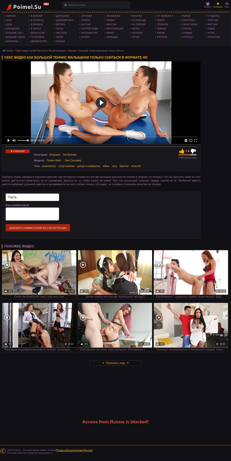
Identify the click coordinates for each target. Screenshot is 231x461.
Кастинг (86, 24)
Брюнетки (12, 41)
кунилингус (49, 166)
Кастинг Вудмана (91, 28)
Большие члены (15, 37)
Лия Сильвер (73, 160)
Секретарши (189, 24)
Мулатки (137, 16)
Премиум (162, 24)
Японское (213, 37)
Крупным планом (92, 33)
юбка (106, 166)
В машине (37, 24)
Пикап (161, 20)
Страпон (187, 37)
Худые (211, 28)
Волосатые (38, 33)
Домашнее (62, 16)
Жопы (59, 37)
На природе (139, 20)
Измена (86, 20)
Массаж (111, 24)
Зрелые (60, 41)
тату (114, 166)
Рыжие (186, 16)
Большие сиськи (16, 33)
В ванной (36, 16)
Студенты (213, 16)
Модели (208, 5)
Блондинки (12, 28)
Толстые (212, 20)
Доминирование (66, 20)
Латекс (85, 37)
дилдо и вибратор (88, 166)
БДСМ (9, 24)
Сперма (187, 28)
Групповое (37, 37)
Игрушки (86, 16)
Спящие (187, 33)
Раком (161, 33)
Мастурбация (114, 28)
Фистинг (212, 24)
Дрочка (60, 24)
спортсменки (66, 166)
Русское (162, 37)
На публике (139, 24)
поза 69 (136, 166)
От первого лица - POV (168, 16)
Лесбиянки (113, 16)
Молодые (112, 37)
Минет (110, 33)
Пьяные (162, 28)
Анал (9, 20)
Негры (136, 28)
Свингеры (188, 20)
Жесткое (61, 33)
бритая (124, 166)
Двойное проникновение (41, 41)
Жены (59, 28)
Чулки (211, 33)
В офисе (36, 28)
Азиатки (11, 16)
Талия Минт (53, 160)
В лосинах (37, 20)
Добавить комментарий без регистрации (37, 228)
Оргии (135, 37)
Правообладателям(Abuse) (74, 450)
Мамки (110, 20)
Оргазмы (137, 33)
